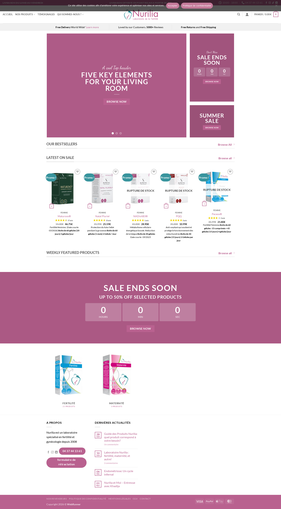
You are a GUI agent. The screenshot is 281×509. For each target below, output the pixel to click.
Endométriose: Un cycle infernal (118, 472)
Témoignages (46, 14)
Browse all (226, 158)
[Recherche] (238, 14)
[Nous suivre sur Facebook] (48, 452)
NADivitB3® (140, 216)
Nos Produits (25, 14)
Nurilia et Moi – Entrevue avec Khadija (119, 484)
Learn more (92, 27)
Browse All (226, 144)
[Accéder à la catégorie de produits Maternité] (117, 381)
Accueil (8, 14)
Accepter (172, 5)
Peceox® (217, 214)
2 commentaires (116, 463)
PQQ (179, 216)
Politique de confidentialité (87, 498)
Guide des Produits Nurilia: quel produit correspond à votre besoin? (120, 437)
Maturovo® (64, 216)
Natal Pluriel (102, 216)
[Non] (276, 6)
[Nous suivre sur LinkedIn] (56, 452)
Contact (145, 498)
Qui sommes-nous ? (70, 14)
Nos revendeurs (56, 498)
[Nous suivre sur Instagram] (52, 452)
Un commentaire (116, 444)
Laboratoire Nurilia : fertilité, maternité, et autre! (117, 456)
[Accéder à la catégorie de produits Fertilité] (69, 381)
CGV (135, 498)
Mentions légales (119, 498)
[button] (247, 14)
